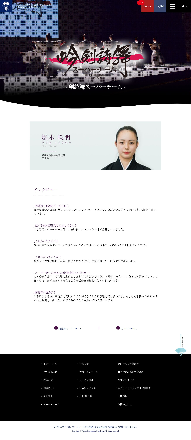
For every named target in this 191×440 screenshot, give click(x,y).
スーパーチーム (126, 329)
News (147, 6)
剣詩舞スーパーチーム (68, 329)
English (160, 6)
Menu (185, 6)
